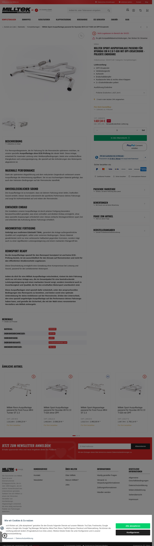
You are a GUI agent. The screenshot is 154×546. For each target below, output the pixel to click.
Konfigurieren (131, 532)
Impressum (10, 538)
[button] (4, 535)
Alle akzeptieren (131, 526)
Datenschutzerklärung (26, 538)
